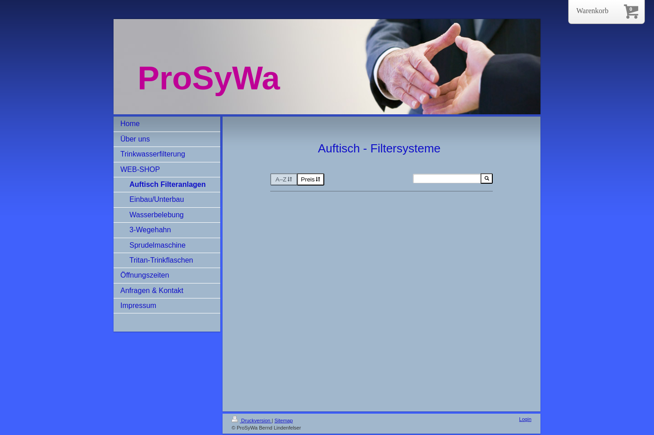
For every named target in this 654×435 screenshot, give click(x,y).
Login (525, 419)
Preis (311, 179)
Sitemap (283, 420)
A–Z (284, 179)
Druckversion (252, 420)
